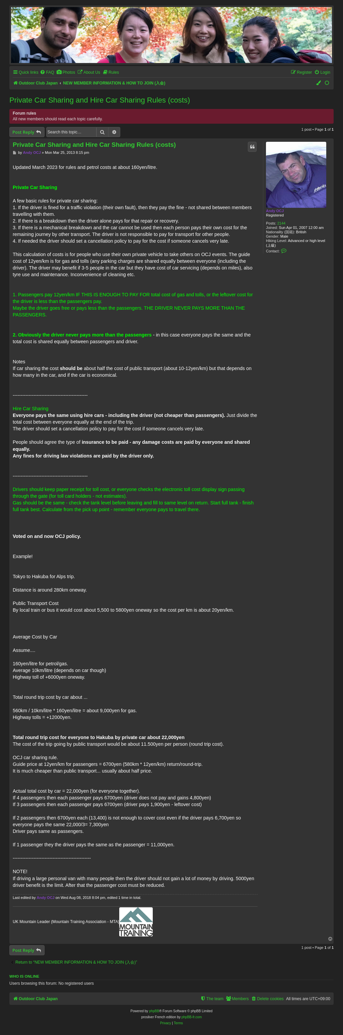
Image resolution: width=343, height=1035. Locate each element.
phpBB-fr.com (192, 1017)
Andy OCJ (275, 211)
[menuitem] (47, 72)
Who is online (24, 976)
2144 (281, 223)
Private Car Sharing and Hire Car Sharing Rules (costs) (99, 100)
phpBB (154, 1011)
